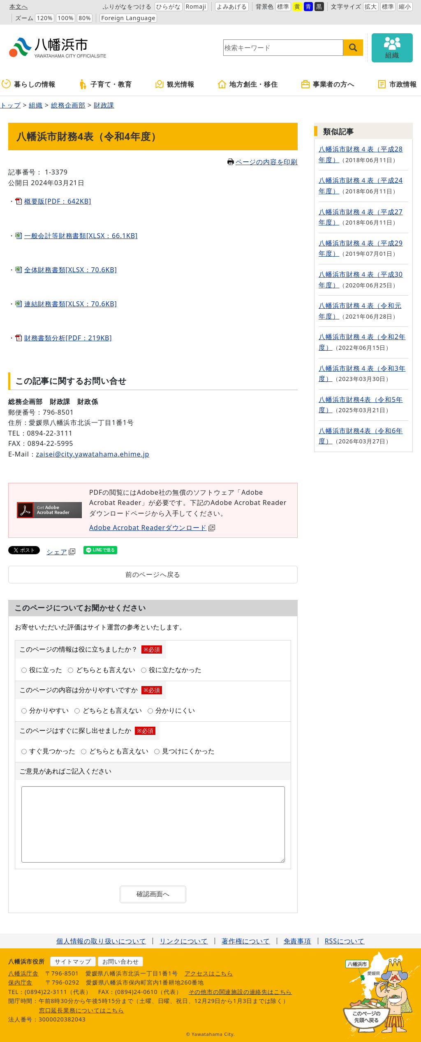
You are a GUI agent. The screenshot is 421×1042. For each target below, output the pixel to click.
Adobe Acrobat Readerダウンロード (152, 527)
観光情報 (174, 84)
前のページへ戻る (152, 574)
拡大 (371, 6)
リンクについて (184, 941)
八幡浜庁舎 (23, 973)
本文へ (18, 6)
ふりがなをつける (127, 6)
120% (45, 18)
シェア (60, 551)
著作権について (246, 941)
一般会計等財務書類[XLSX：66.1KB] (81, 235)
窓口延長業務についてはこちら (81, 1010)
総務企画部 (68, 105)
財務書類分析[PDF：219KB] (68, 337)
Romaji (196, 6)
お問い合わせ (120, 961)
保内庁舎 (20, 982)
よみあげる (232, 6)
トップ (10, 105)
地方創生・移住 (247, 84)
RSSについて (345, 941)
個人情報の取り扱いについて (101, 941)
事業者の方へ (327, 84)
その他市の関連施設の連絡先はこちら (240, 992)
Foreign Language (128, 18)
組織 (36, 105)
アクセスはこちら (209, 973)
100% (66, 18)
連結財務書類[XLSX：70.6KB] (70, 303)
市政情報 (397, 84)
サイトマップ (73, 961)
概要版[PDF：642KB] (57, 201)
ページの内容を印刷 (262, 161)
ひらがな (168, 6)
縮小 (405, 6)
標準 (283, 6)
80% (85, 18)
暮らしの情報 (29, 84)
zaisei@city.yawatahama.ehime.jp (92, 454)
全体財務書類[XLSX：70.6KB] (70, 269)
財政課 (104, 105)
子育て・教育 (105, 84)
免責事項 (297, 941)
